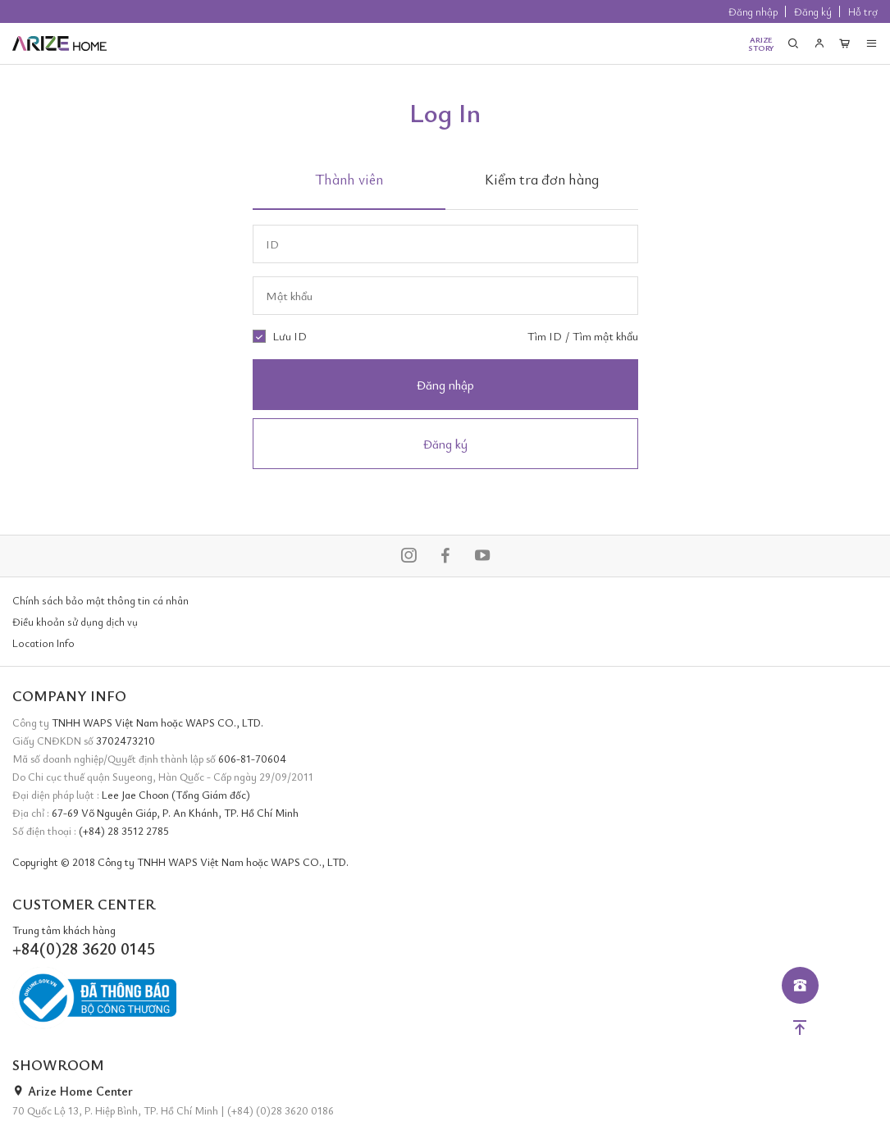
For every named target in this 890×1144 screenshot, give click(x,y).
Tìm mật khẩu (605, 336)
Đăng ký (813, 11)
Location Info (43, 643)
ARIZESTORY (761, 43)
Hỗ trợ (863, 11)
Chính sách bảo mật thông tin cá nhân (100, 600)
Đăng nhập (753, 11)
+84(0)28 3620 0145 (83, 948)
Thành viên (349, 179)
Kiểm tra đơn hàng (542, 179)
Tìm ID (544, 336)
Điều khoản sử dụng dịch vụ (75, 621)
